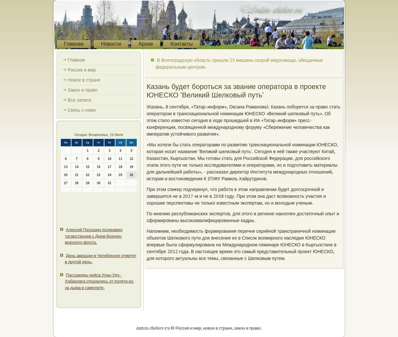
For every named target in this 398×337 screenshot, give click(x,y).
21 (77, 175)
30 (98, 183)
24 (109, 175)
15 (88, 167)
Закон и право (83, 90)
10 (109, 159)
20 (66, 175)
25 (120, 175)
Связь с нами (82, 110)
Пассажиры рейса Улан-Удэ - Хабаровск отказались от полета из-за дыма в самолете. (99, 281)
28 (77, 183)
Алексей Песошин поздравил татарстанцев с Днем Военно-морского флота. (94, 236)
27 (66, 183)
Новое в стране (84, 80)
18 (120, 167)
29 (88, 183)
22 (88, 175)
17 (109, 167)
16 (98, 167)
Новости (111, 44)
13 (66, 167)
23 (98, 175)
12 (131, 159)
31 (109, 183)
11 (120, 159)
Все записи (79, 100)
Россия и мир (82, 70)
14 (77, 167)
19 (131, 167)
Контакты (181, 44)
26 (131, 175)
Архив (145, 44)
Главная (74, 44)
